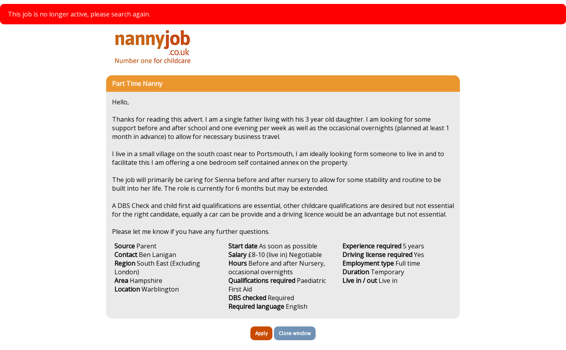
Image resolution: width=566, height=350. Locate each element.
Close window (295, 333)
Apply (261, 333)
